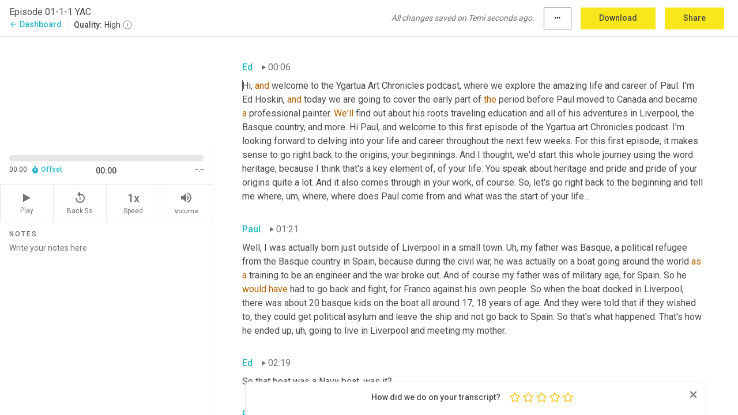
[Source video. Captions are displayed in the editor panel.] (106, 90)
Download (618, 17)
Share (694, 17)
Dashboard (35, 24)
